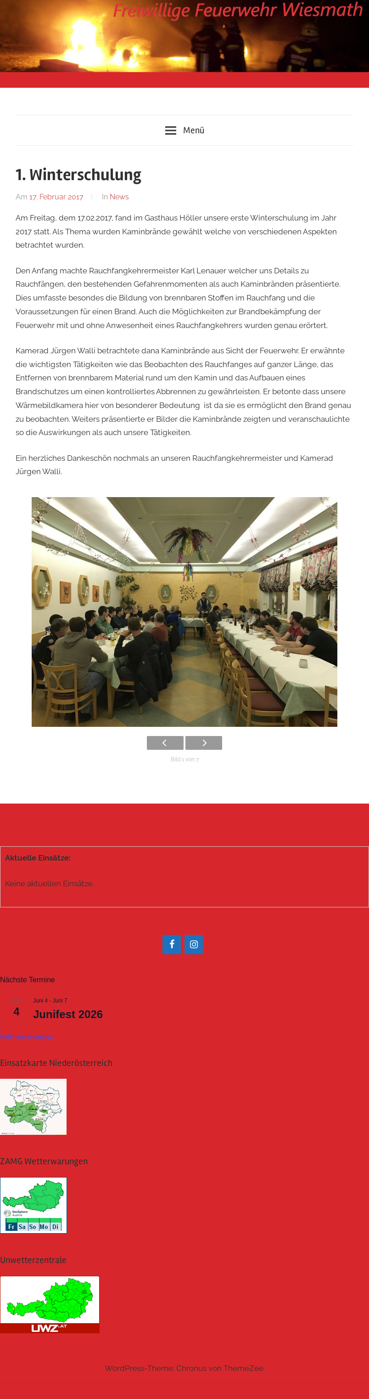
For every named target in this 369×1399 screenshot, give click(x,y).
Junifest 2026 (68, 1014)
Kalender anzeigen (27, 1036)
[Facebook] (171, 944)
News (119, 197)
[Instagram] (193, 944)
